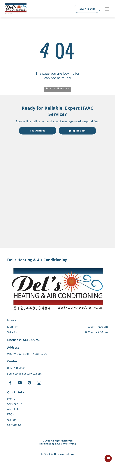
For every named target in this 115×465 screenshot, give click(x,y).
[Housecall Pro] (64, 453)
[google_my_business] (29, 383)
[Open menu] (107, 9)
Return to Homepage (57, 88)
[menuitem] (57, 399)
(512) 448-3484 (16, 367)
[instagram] (39, 383)
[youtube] (20, 383)
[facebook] (10, 383)
